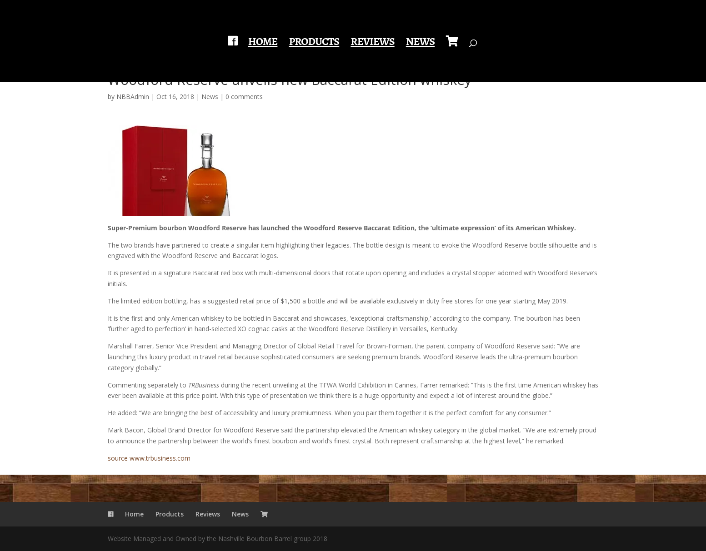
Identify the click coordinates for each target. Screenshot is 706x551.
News (420, 43)
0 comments (244, 96)
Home (263, 43)
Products (314, 43)
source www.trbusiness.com (149, 458)
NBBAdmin (132, 96)
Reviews (372, 43)
